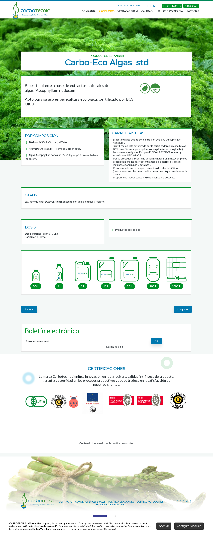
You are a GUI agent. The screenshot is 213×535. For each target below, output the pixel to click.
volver (29, 309)
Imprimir (183, 309)
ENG (126, 5)
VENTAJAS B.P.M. (127, 11)
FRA (132, 5)
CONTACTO (65, 501)
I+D (158, 11)
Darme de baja (114, 346)
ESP (120, 5)
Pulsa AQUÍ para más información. (109, 526)
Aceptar (164, 526)
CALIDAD (147, 11)
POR (138, 5)
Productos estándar (107, 56)
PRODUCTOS (106, 11)
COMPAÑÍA (89, 11)
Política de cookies (121, 501)
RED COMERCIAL (173, 11)
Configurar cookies (150, 501)
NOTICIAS (193, 11)
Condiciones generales (90, 501)
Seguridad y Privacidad (111, 504)
